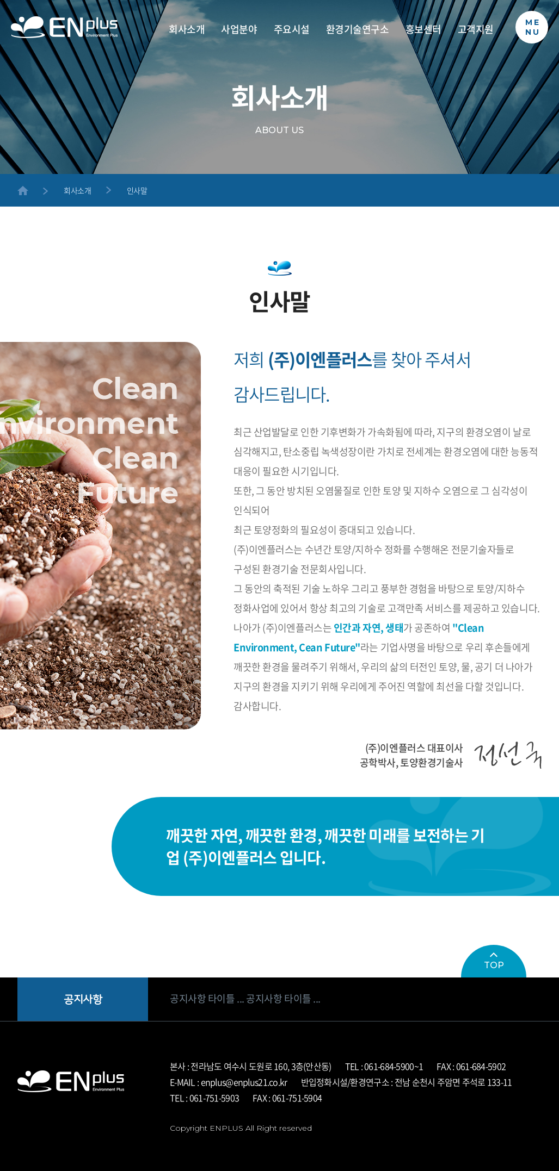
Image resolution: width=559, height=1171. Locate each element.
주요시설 (292, 30)
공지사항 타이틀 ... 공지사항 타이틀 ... (245, 999)
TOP (494, 961)
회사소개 (187, 30)
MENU (532, 27)
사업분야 (239, 30)
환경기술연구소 (357, 30)
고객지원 (476, 30)
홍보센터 (423, 30)
